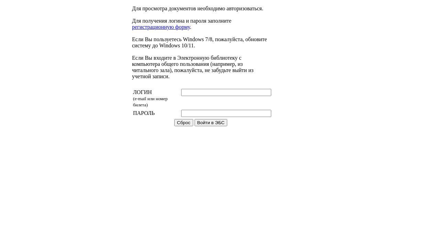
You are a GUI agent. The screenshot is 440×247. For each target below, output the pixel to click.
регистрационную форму (161, 27)
